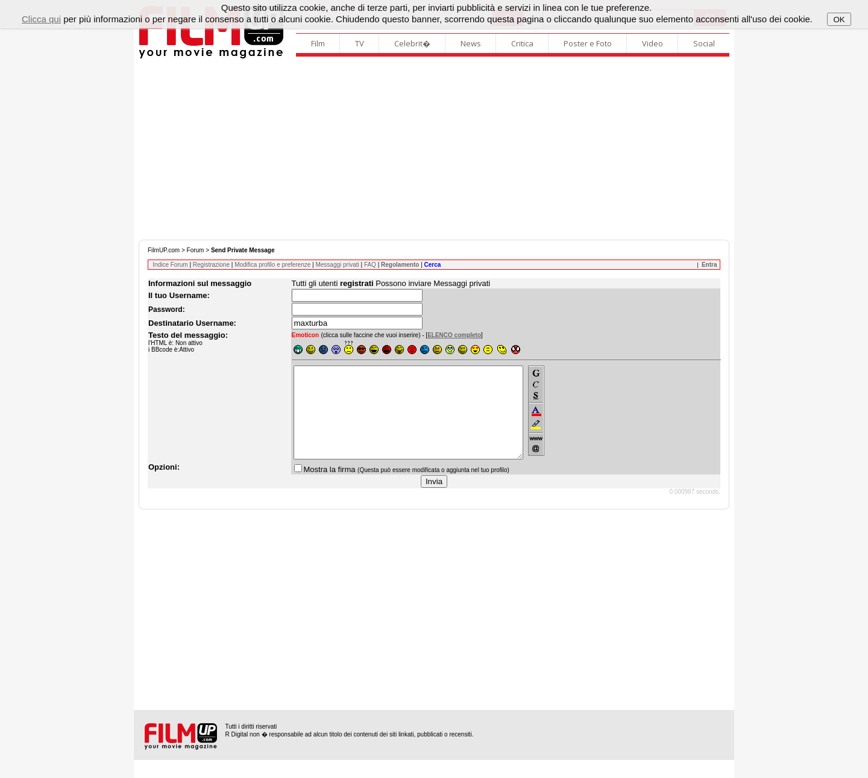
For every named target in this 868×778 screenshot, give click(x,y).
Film (318, 43)
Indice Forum (170, 264)
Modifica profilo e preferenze (272, 264)
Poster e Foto (588, 43)
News (471, 43)
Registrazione (211, 264)
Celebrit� (412, 43)
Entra (709, 264)
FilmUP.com (164, 250)
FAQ (370, 264)
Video (652, 43)
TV (359, 43)
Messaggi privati (337, 264)
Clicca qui (41, 19)
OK (838, 19)
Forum (195, 250)
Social (704, 43)
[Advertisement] (434, 149)
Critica (522, 43)
